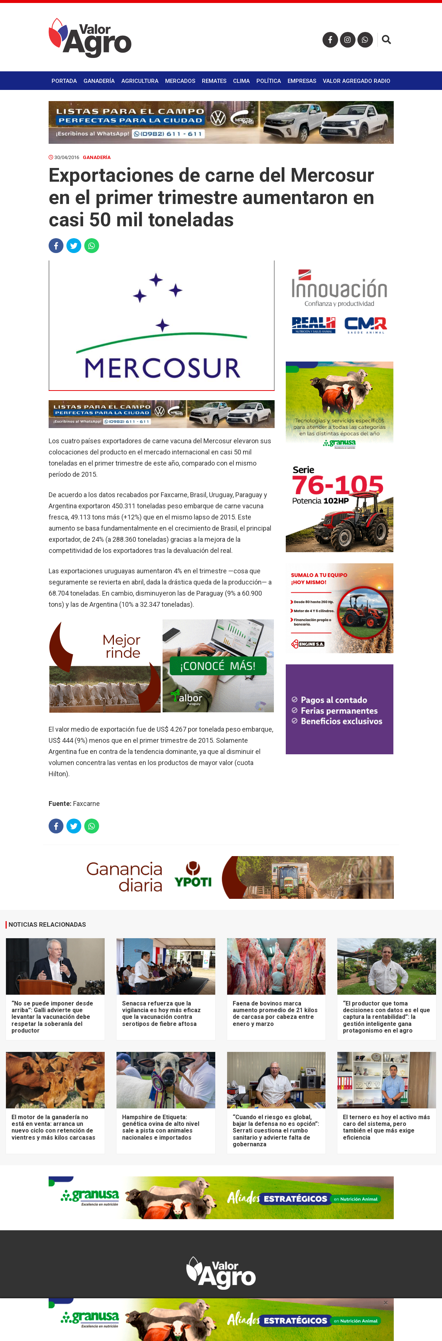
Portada (64, 81)
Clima (241, 81)
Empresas (302, 81)
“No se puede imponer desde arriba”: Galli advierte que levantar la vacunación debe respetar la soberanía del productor (52, 1017)
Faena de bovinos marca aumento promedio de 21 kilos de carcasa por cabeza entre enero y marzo (275, 1013)
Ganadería (99, 81)
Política (268, 81)
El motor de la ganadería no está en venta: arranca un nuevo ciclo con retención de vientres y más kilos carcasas (53, 1127)
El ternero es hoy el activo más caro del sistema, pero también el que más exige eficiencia (386, 1127)
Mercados (180, 81)
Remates (214, 81)
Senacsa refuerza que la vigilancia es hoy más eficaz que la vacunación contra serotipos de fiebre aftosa (161, 1013)
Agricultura (139, 81)
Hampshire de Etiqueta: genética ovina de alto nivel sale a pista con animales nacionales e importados (160, 1127)
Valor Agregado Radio (356, 81)
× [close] (385, 1302)
